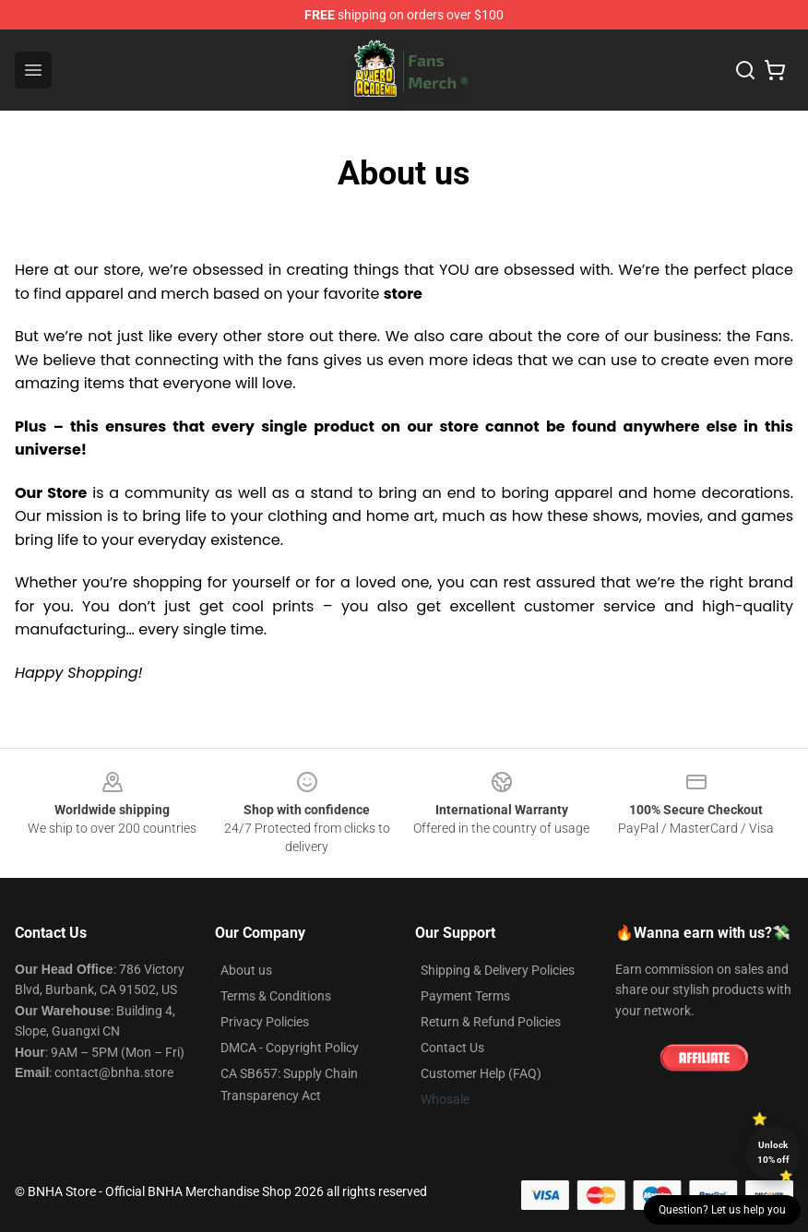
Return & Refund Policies (491, 1021)
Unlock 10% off (773, 1152)
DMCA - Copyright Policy (289, 1047)
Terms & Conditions (275, 996)
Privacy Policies (264, 1021)
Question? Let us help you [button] (722, 1209)
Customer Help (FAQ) (481, 1073)
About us (246, 970)
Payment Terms (465, 996)
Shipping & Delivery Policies (498, 970)
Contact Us (452, 1047)
